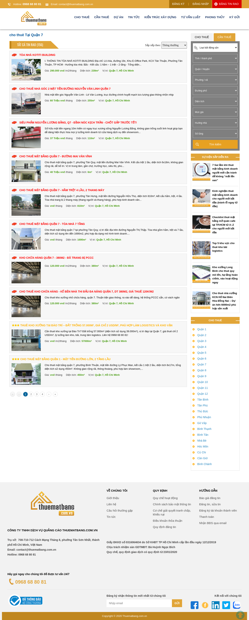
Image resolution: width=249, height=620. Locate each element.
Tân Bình (202, 399)
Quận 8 (201, 370)
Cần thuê (101, 18)
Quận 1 (201, 329)
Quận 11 (202, 387)
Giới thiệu (113, 498)
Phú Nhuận (204, 417)
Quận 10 (202, 382)
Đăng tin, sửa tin (210, 504)
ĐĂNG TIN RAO (229, 3)
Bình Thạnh (204, 428)
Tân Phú (202, 405)
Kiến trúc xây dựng (160, 18)
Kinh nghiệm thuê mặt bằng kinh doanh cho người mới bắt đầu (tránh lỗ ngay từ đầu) (225, 199)
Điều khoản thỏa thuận (167, 520)
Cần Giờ (202, 458)
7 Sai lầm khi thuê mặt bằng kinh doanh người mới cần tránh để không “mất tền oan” (225, 173)
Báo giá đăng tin (209, 498)
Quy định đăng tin (164, 527)
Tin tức (134, 18)
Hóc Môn (202, 446)
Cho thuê (81, 18)
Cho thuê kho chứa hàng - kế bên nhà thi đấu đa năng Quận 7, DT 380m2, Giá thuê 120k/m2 (86, 291)
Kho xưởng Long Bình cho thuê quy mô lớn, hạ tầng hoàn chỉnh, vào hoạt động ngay (225, 275)
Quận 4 (201, 346)
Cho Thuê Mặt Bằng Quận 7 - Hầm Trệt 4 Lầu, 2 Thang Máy (61, 190)
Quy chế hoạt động (165, 498)
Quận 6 (201, 358)
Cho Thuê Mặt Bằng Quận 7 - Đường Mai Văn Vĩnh (55, 156)
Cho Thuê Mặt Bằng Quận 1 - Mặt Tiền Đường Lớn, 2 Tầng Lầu (65, 359)
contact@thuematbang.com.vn (76, 4)
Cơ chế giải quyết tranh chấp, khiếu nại (172, 512)
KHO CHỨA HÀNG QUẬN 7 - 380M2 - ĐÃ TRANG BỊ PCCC (56, 257)
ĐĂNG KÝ (178, 3)
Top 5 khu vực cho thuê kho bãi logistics (223, 247)
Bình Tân (202, 434)
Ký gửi (234, 18)
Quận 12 (202, 393)
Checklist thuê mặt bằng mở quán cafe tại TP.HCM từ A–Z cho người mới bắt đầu (223, 225)
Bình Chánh (204, 464)
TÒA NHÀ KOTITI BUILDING (37, 54)
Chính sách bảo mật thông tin (172, 504)
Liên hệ (111, 504)
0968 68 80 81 (32, 4)
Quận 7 (201, 364)
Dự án (118, 18)
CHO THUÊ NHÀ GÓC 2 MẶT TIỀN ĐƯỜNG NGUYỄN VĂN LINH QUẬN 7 (64, 88)
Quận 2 (201, 335)
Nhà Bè (201, 440)
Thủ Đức (202, 411)
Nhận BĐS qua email (213, 523)
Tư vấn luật (191, 18)
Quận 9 (201, 376)
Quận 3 (201, 341)
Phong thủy (215, 18)
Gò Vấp (202, 423)
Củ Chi (201, 452)
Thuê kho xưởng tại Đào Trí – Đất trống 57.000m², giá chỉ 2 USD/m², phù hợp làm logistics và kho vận (96, 325)
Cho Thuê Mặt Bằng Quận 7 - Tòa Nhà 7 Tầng (52, 223)
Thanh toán (206, 516)
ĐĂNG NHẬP (201, 3)
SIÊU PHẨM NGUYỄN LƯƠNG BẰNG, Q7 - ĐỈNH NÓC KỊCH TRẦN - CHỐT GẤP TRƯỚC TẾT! (78, 122)
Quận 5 (201, 352)
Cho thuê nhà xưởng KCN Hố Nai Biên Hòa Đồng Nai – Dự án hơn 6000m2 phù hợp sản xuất (224, 301)
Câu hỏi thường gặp (120, 510)
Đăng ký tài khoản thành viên (218, 510)
